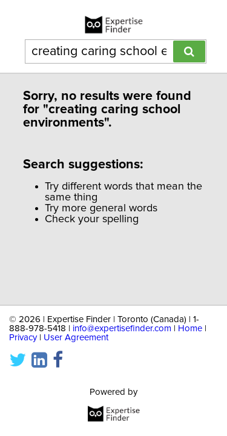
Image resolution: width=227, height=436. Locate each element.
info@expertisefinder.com (122, 328)
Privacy (23, 337)
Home (190, 328)
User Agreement (76, 337)
